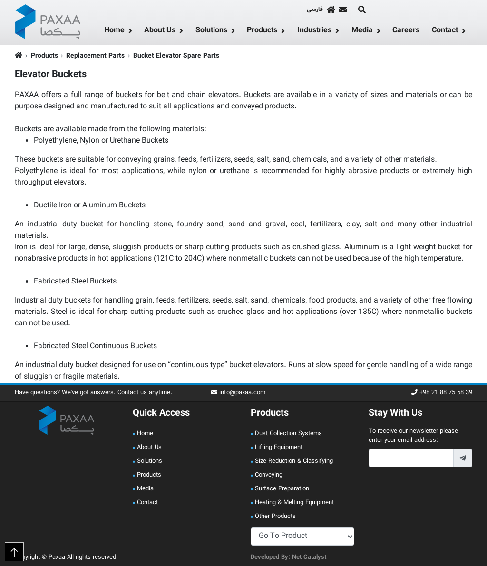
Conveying (268, 475)
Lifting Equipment (278, 447)
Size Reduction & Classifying (294, 461)
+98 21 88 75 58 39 (441, 393)
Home (114, 31)
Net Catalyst (309, 557)
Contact (445, 31)
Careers (405, 31)
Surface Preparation (282, 489)
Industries (314, 31)
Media (362, 31)
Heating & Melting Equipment (294, 502)
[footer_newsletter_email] (411, 458)
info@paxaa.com (238, 393)
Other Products (275, 516)
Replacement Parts (95, 55)
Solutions (211, 31)
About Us (159, 31)
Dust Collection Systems (288, 434)
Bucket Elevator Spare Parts (176, 55)
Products (262, 31)
